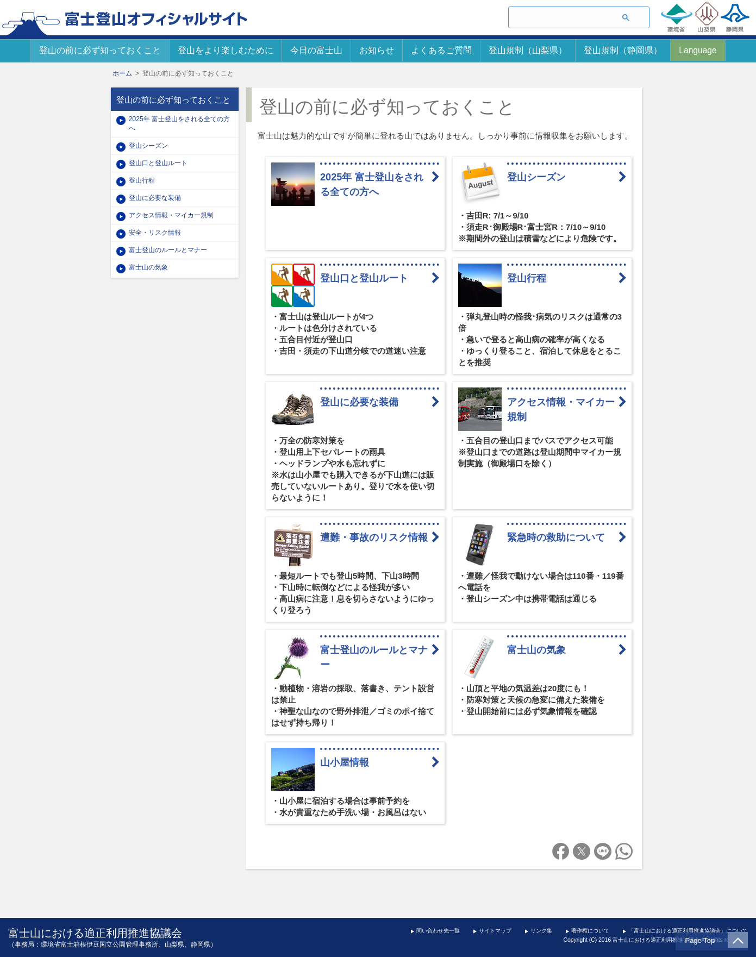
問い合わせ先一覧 (438, 931)
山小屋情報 (344, 762)
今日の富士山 (316, 50)
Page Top (703, 940)
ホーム (122, 73)
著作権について (590, 931)
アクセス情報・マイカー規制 (561, 409)
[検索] (559, 18)
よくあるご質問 (441, 50)
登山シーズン (541, 177)
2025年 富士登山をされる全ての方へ (371, 184)
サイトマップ (495, 931)
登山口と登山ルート (364, 278)
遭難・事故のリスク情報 (374, 537)
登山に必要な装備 (359, 402)
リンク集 (541, 931)
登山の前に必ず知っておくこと (100, 50)
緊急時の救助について (556, 537)
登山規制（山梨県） (528, 50)
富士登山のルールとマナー (374, 657)
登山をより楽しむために (225, 50)
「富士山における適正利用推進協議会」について (688, 931)
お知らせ (376, 50)
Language (697, 50)
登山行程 (526, 278)
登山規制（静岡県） (623, 50)
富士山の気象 (536, 650)
